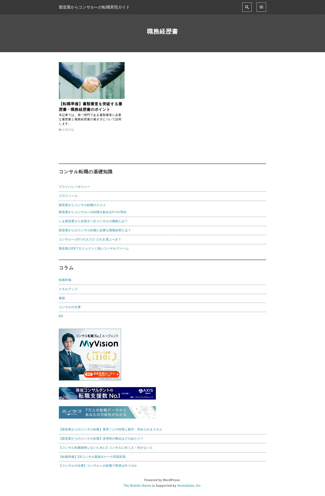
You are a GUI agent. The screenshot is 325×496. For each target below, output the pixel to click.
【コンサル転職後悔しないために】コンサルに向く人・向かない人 (106, 447)
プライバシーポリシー (74, 187)
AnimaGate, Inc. (189, 486)
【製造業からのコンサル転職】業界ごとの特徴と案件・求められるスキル (110, 429)
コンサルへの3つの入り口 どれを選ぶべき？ (90, 239)
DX (61, 316)
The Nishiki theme (137, 486)
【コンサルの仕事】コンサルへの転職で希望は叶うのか (98, 465)
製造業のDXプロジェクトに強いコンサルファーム (94, 248)
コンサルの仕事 (70, 307)
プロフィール (68, 196)
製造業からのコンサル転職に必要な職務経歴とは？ (95, 230)
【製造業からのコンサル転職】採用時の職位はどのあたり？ (101, 438)
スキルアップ (68, 289)
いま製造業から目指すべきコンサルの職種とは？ (93, 221)
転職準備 (68, 129)
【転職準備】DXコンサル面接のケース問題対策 (92, 457)
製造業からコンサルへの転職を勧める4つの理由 (93, 212)
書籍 (62, 298)
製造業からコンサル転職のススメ (82, 205)
